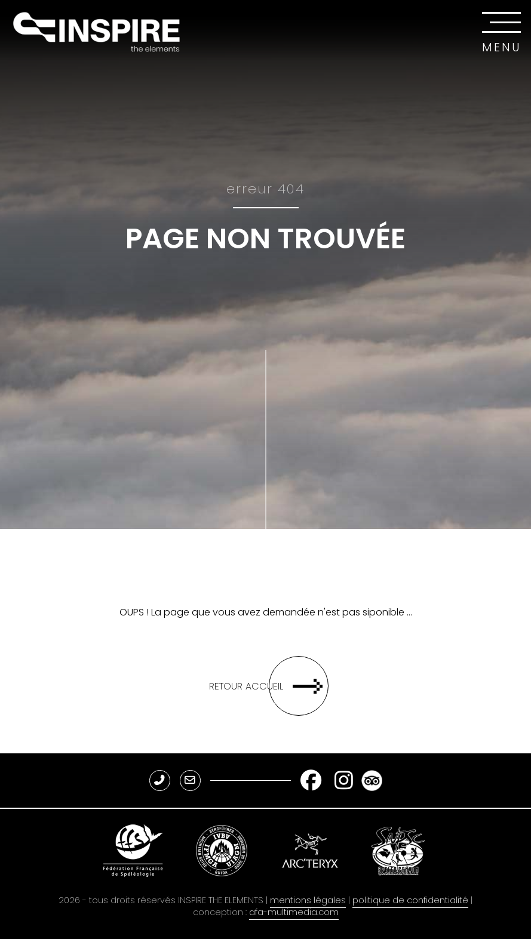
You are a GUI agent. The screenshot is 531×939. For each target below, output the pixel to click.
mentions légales (308, 900)
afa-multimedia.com (294, 912)
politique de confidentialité (410, 900)
